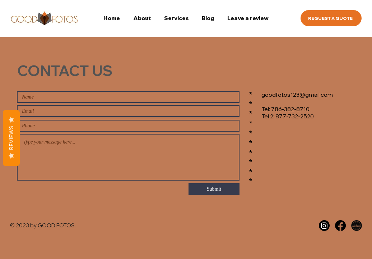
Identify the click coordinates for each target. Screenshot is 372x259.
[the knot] (356, 225)
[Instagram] (324, 225)
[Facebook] (340, 225)
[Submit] (214, 189)
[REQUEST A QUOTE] (331, 18)
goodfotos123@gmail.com (297, 94)
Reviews (11, 138)
